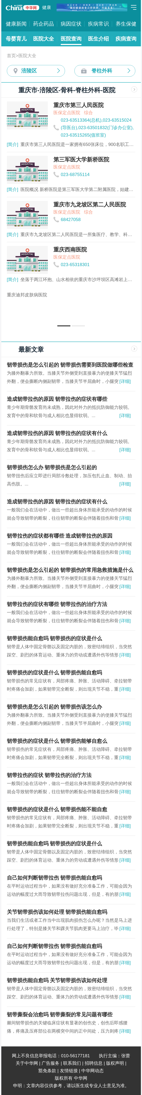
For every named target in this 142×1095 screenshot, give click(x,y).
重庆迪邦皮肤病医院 (27, 294)
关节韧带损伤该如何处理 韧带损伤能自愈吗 (57, 912)
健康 (46, 7)
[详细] (125, 381)
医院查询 (71, 39)
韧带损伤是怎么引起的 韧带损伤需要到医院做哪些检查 (70, 365)
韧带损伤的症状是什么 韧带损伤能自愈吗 (54, 672)
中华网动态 (92, 1070)
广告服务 (50, 1063)
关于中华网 (27, 1063)
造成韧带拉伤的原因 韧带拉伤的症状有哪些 (57, 399)
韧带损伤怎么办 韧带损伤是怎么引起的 (52, 467)
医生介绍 (98, 39)
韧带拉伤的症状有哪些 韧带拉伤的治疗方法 (57, 604)
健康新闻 (16, 24)
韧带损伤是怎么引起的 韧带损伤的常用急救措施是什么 (70, 570)
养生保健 (126, 24)
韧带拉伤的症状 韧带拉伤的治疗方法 (49, 775)
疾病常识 (98, 24)
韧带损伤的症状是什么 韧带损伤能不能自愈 (57, 809)
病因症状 (71, 24)
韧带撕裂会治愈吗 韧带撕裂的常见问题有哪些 (60, 1014)
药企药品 (43, 24)
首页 (11, 55)
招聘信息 (94, 1063)
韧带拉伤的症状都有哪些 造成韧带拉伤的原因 (60, 536)
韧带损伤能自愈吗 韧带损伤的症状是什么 (54, 638)
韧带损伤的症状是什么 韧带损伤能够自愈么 (57, 741)
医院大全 (43, 39)
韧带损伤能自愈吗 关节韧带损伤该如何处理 (57, 980)
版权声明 (115, 1063)
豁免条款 (47, 1070)
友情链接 (69, 1070)
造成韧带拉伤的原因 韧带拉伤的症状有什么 (57, 433)
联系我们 (72, 1063)
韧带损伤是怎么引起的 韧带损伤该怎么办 (54, 707)
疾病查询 (126, 39)
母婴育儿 (16, 39)
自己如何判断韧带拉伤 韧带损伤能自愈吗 (54, 878)
